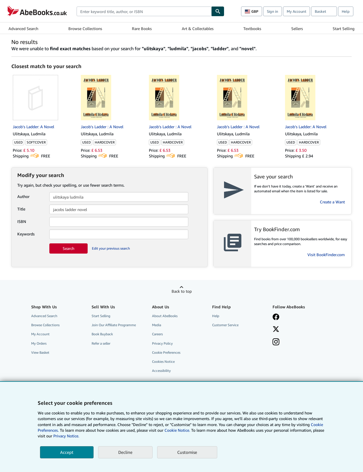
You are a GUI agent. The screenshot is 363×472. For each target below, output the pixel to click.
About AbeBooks (165, 316)
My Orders (39, 343)
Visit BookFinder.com (326, 254)
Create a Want (332, 201)
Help (346, 11)
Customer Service (225, 325)
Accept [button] (66, 452)
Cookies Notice (163, 361)
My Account (296, 11)
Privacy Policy (162, 343)
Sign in (272, 11)
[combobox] (144, 11)
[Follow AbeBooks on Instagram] (276, 342)
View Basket (40, 352)
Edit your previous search (111, 248)
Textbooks (252, 28)
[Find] (218, 11)
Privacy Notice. (66, 435)
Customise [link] (187, 452)
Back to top (182, 291)
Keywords (26, 233)
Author (23, 196)
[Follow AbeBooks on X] (276, 329)
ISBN (21, 221)
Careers (157, 334)
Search (68, 248)
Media (156, 325)
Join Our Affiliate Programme (114, 325)
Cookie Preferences (166, 352)
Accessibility (161, 370)
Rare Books (142, 28)
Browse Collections (85, 28)
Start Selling (343, 28)
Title (21, 208)
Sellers (297, 28)
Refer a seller (101, 343)
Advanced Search (23, 28)
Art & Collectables (198, 28)
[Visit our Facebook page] (276, 317)
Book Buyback (102, 334)
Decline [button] (125, 452)
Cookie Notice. (177, 430)
